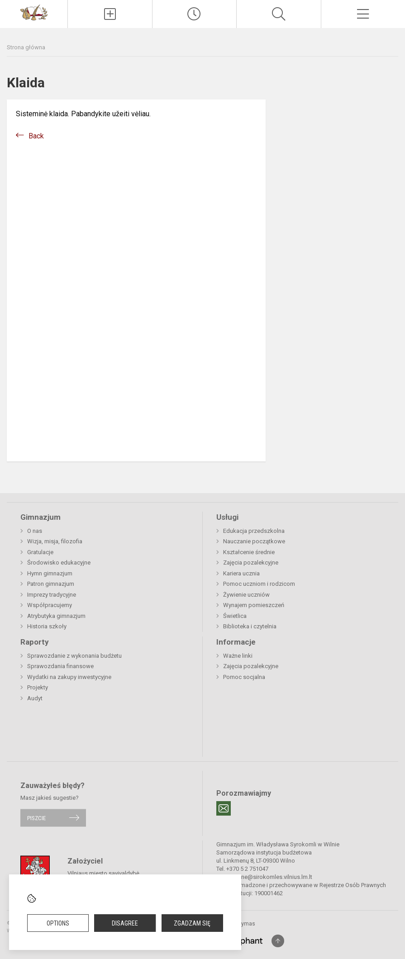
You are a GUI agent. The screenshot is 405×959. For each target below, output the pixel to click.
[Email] (223, 808)
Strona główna (26, 47)
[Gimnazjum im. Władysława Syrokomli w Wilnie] (34, 12)
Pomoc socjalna (244, 677)
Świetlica (235, 615)
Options (58, 923)
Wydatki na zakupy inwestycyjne (69, 677)
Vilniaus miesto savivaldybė (103, 873)
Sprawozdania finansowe (60, 666)
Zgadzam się (192, 923)
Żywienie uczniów (246, 594)
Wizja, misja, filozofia (54, 541)
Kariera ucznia (241, 573)
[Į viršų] (278, 941)
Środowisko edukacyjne (59, 562)
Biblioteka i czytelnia (249, 626)
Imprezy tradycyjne (51, 594)
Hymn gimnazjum (49, 573)
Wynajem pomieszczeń (253, 605)
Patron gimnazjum (50, 583)
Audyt (35, 698)
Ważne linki (238, 655)
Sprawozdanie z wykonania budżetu (74, 655)
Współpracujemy (49, 605)
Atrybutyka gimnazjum (56, 615)
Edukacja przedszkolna (254, 530)
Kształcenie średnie (249, 552)
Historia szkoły (47, 626)
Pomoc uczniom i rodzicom (259, 583)
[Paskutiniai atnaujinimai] (194, 14)
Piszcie (36, 817)
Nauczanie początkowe (254, 541)
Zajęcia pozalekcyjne (250, 562)
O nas (34, 530)
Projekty (37, 687)
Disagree (125, 923)
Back (36, 136)
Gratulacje (40, 552)
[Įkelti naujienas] (110, 14)
